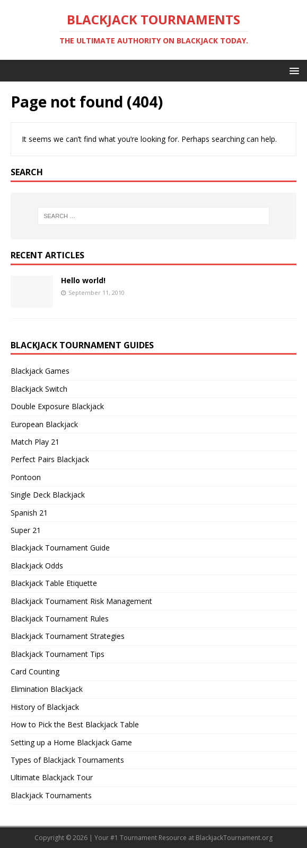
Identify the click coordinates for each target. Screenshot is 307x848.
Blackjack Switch (39, 389)
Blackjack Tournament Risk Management (81, 601)
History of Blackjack (45, 707)
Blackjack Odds (37, 566)
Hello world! (83, 280)
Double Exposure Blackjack (57, 406)
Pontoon (26, 477)
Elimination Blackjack (47, 689)
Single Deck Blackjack (48, 495)
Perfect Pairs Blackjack (50, 459)
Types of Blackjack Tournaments (67, 760)
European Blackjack (44, 424)
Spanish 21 (29, 513)
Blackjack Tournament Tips (57, 654)
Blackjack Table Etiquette (54, 583)
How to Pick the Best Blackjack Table (75, 724)
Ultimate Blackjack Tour (52, 777)
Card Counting (35, 671)
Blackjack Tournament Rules (60, 619)
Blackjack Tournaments (51, 795)
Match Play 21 (35, 442)
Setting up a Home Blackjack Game (71, 742)
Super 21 (26, 530)
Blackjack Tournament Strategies (68, 636)
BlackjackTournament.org (234, 837)
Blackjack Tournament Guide (60, 548)
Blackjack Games (40, 371)
